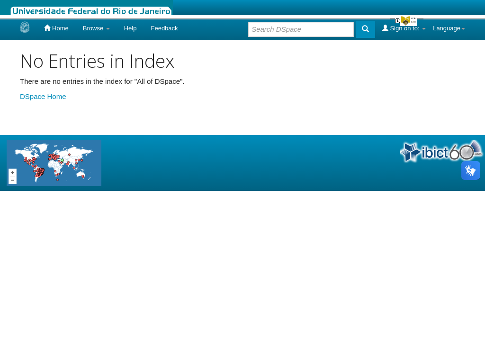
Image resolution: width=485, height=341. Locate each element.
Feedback (164, 28)
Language (449, 28)
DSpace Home (43, 96)
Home (56, 28)
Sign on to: (404, 28)
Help (130, 28)
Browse (96, 28)
